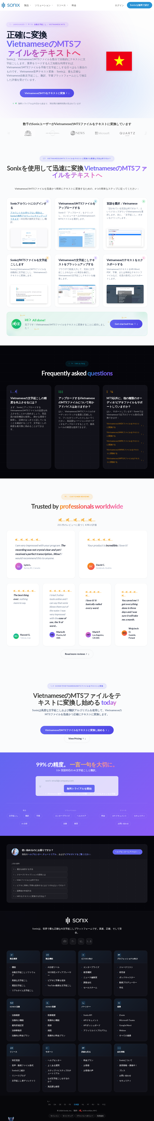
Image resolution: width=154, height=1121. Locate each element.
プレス (122, 1070)
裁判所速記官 (18, 1025)
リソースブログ (19, 1075)
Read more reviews (77, 654)
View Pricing (77, 738)
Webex (122, 1030)
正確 (108, 928)
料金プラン (88, 1060)
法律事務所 (17, 1030)
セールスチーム (90, 987)
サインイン (55, 1116)
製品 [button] (26, 5)
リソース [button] (61, 5)
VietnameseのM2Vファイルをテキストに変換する (125, 425)
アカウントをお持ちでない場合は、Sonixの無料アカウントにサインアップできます (28, 215)
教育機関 (87, 972)
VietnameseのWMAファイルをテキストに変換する (125, 451)
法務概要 (16, 1015)
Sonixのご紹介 (18, 1070)
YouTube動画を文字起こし (59, 985)
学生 (121, 987)
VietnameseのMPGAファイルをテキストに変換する (125, 460)
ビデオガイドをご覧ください (77, 854)
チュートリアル (49, 854)
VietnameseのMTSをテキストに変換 (47, 92)
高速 (101, 928)
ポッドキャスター (127, 977)
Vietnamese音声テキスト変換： (38, 71)
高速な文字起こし (20, 980)
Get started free (126, 323)
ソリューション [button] (43, 5)
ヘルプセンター (35, 854)
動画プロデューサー (128, 982)
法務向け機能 (18, 1020)
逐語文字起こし (19, 985)
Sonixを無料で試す (139, 5)
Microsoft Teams (127, 1020)
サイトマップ (68, 1116)
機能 (14, 967)
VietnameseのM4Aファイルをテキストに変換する (125, 434)
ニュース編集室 (90, 977)
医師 (50, 1025)
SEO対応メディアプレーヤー (59, 973)
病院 (50, 1030)
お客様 (86, 1065)
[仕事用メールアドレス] (79, 781)
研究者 (122, 972)
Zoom (122, 1015)
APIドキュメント (90, 1020)
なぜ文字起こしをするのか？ (58, 1079)
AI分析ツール (53, 967)
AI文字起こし (67, 928)
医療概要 (51, 1015)
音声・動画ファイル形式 (22, 1065)
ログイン (119, 5)
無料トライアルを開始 (79, 788)
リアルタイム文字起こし (22, 990)
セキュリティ (125, 1080)
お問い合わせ (125, 1075)
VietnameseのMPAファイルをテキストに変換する (125, 443)
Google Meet (125, 1025)
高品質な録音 (53, 1086)
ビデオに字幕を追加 (56, 980)
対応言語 (16, 1060)
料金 (74, 5)
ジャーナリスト (126, 967)
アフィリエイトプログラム (95, 1030)
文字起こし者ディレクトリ (23, 1080)
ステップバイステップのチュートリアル (59, 1072)
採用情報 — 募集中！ (128, 1065)
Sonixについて (125, 1060)
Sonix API (87, 1015)
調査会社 (87, 982)
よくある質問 (53, 1065)
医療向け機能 (53, 1020)
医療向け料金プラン (56, 1035)
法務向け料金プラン (20, 1035)
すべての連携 (125, 1035)
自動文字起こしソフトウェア (23, 973)
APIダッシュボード (91, 1025)
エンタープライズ (91, 967)
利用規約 (100, 1116)
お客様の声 (88, 1070)
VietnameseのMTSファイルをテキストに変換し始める (77, 730)
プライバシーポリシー (85, 1116)
